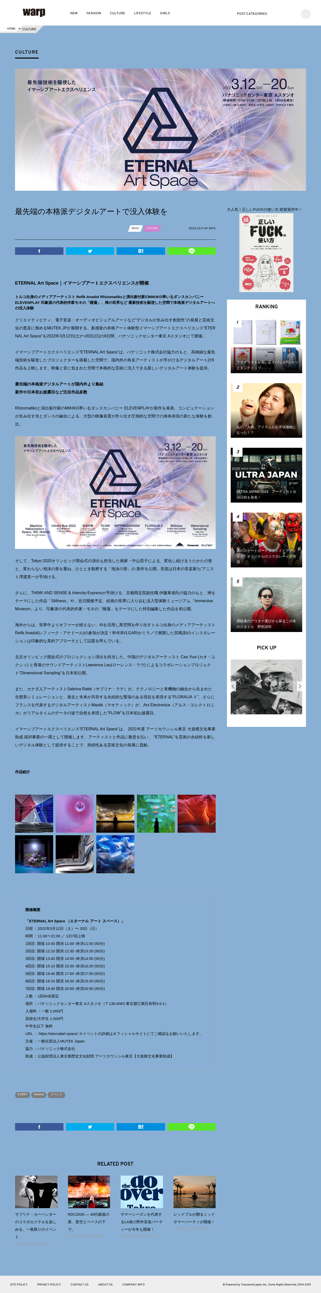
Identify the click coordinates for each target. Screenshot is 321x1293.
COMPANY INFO (133, 1284)
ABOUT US (105, 1284)
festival (44, 1094)
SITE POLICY (19, 1284)
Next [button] (299, 686)
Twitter (277, 13)
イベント (66, 1094)
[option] (266, 689)
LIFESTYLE (142, 13)
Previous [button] (233, 686)
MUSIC (136, 228)
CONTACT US (79, 1284)
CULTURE (117, 13)
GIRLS (165, 13)
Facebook (285, 13)
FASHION (94, 13)
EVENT (24, 1094)
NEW (74, 13)
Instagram (292, 13)
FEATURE (154, 228)
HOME (10, 29)
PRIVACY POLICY (49, 1284)
